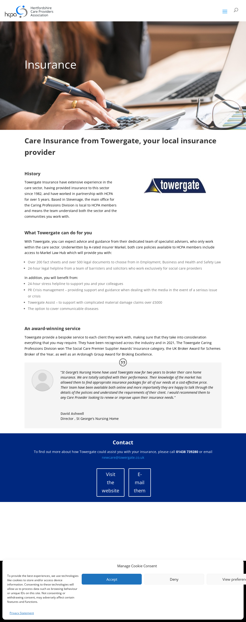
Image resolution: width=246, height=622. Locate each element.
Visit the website (110, 482)
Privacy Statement (22, 613)
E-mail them (140, 482)
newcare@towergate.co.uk (123, 457)
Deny (174, 579)
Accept (111, 579)
